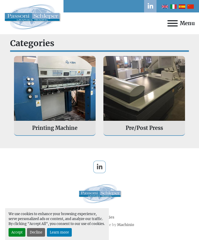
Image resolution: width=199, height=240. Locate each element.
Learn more (59, 232)
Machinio (125, 224)
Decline (36, 232)
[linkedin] (150, 6)
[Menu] (172, 23)
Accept (17, 232)
